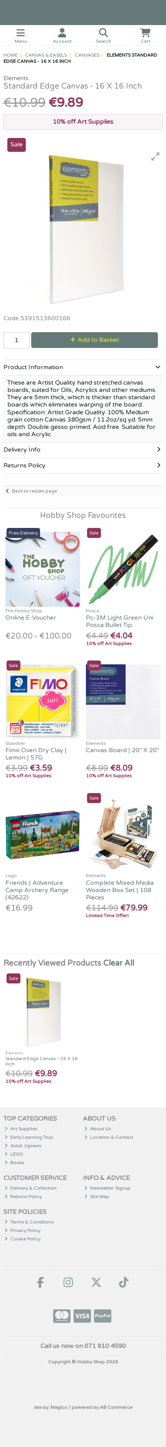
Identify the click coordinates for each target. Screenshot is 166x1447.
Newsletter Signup (107, 1188)
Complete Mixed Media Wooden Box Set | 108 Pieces (120, 890)
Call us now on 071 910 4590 (83, 1346)
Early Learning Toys (29, 1137)
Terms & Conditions (29, 1222)
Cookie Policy (22, 1239)
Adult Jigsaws (23, 1145)
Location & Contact (108, 1137)
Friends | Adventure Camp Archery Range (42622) (37, 890)
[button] (155, 156)
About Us (97, 1128)
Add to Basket (94, 340)
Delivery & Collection (31, 1188)
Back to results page (34, 491)
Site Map (96, 1196)
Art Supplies (21, 1128)
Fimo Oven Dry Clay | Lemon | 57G (36, 753)
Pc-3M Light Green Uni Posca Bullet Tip (119, 621)
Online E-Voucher (30, 618)
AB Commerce (116, 1407)
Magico (58, 1407)
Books (14, 1162)
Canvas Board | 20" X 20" (122, 750)
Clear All (118, 963)
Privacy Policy (22, 1230)
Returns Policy (23, 1196)
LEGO (14, 1154)
